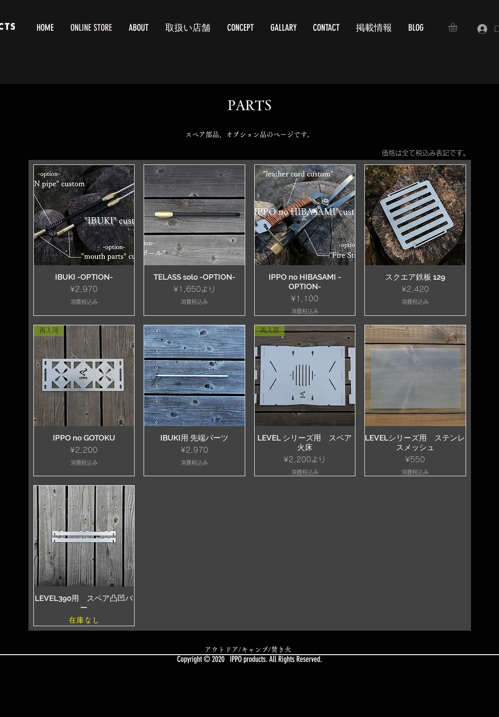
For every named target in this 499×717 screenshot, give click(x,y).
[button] (458, 27)
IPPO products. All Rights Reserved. (276, 659)
